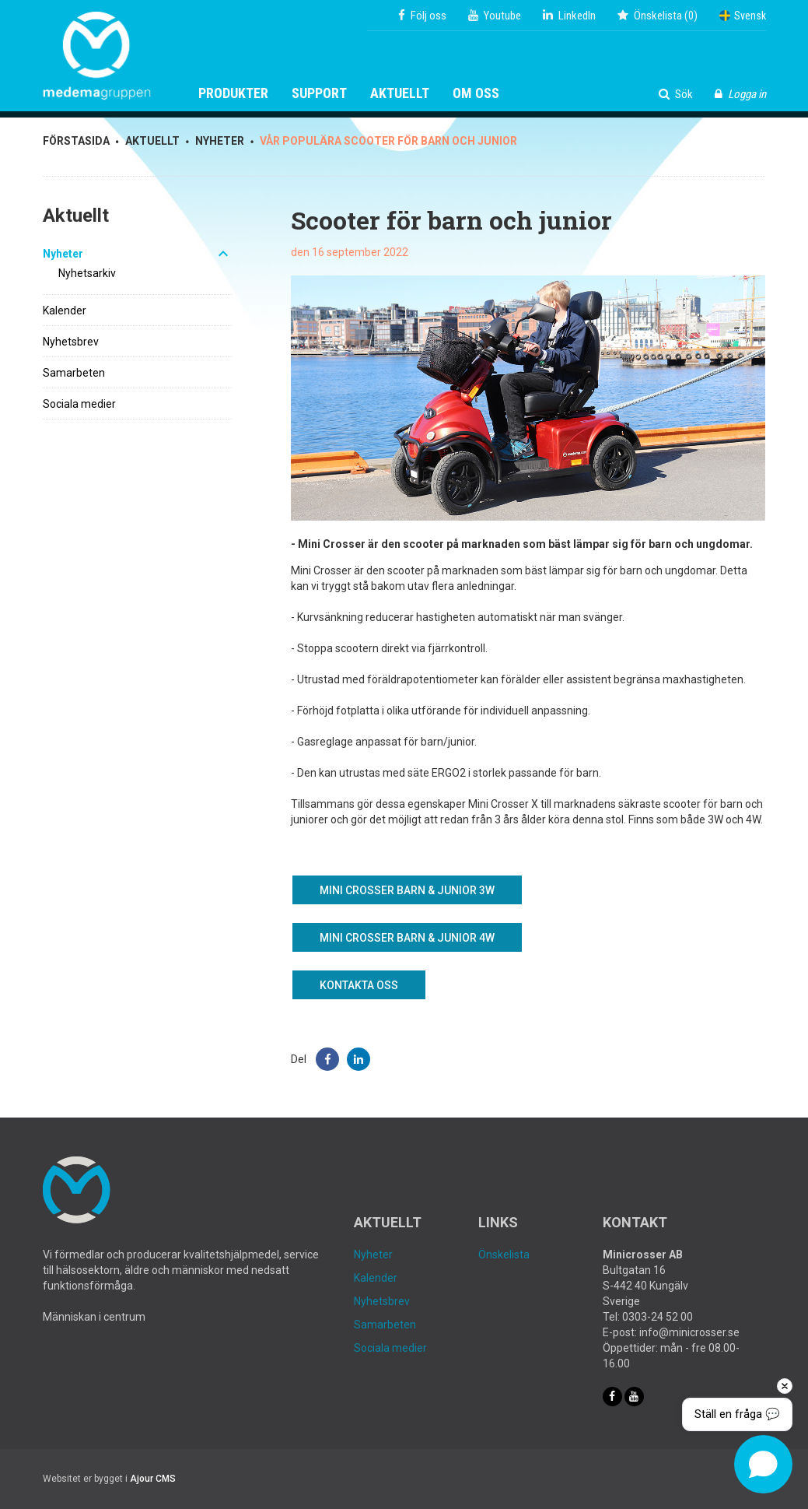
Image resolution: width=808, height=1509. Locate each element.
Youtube (494, 15)
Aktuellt (399, 93)
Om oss (476, 93)
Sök (676, 94)
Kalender (64, 310)
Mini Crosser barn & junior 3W (407, 890)
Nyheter (63, 253)
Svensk (742, 15)
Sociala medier (79, 404)
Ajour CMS (153, 1478)
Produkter (233, 93)
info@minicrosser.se (689, 1332)
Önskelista (504, 1254)
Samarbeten (74, 373)
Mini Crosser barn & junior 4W (407, 938)
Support (319, 93)
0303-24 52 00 (657, 1317)
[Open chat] (763, 1464)
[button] (327, 1059)
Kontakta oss (359, 985)
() (657, 15)
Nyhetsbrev (71, 341)
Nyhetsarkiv (87, 273)
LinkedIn (569, 15)
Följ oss (422, 15)
